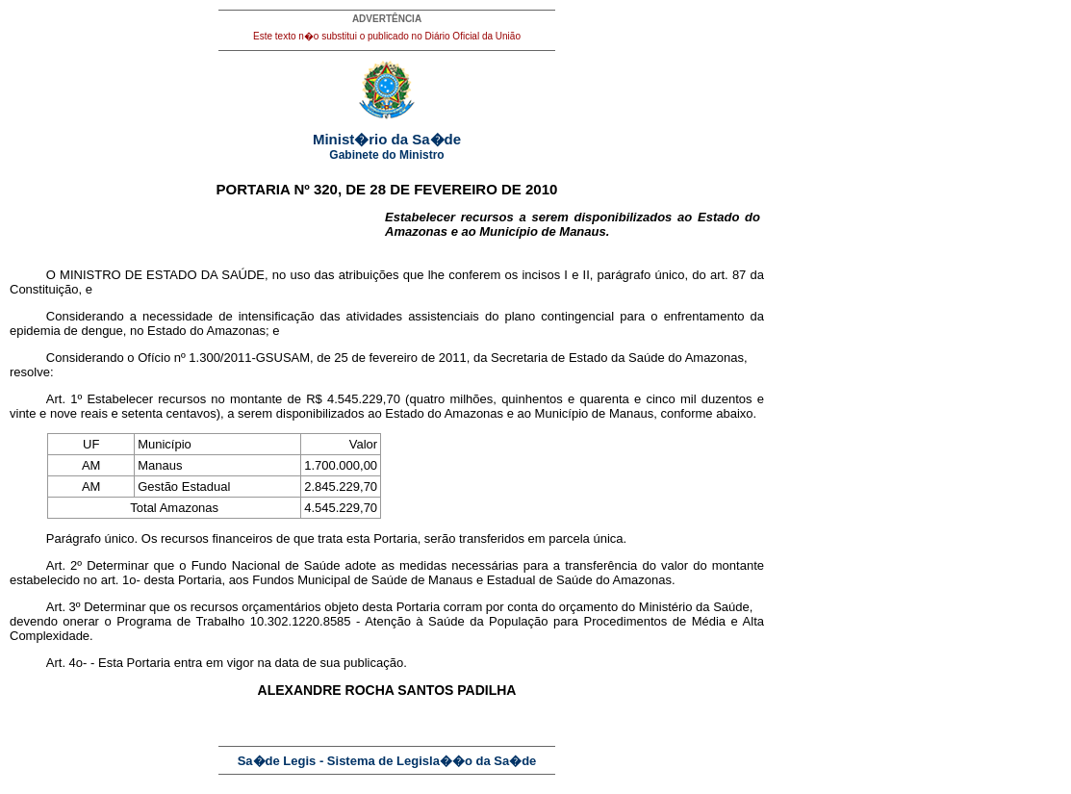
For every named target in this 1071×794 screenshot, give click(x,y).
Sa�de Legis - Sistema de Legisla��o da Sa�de (387, 761)
